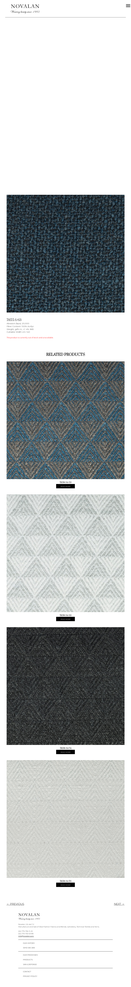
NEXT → (119, 904)
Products (28, 960)
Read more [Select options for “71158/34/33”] (66, 619)
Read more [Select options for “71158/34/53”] (66, 486)
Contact (27, 971)
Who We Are (29, 948)
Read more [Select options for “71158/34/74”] (66, 752)
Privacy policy (30, 976)
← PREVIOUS (15, 904)
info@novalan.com (26, 936)
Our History (29, 943)
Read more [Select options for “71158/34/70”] (66, 885)
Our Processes (30, 955)
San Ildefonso (30, 964)
